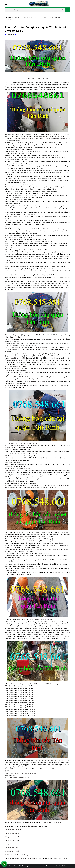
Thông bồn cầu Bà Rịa (12, 840)
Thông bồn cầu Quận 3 (12, 833)
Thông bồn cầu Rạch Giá (12, 847)
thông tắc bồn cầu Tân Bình (42, 138)
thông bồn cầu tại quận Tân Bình (23, 368)
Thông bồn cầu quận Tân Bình (37, 78)
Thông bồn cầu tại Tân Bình (28, 773)
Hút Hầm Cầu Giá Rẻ (59, 866)
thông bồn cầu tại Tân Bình (43, 87)
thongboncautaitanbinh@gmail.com (19, 777)
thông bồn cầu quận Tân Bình (21, 354)
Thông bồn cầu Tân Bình (12, 193)
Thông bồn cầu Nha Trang (13, 829)
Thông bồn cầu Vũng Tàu (13, 844)
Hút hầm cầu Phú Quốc (12, 851)
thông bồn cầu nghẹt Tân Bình (60, 138)
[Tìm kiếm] (63, 9)
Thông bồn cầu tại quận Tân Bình (14, 252)
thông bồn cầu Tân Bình (55, 339)
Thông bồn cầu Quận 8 (12, 837)
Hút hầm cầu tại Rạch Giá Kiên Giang (16, 855)
